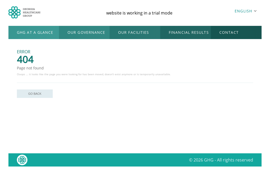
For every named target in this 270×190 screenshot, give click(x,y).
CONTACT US (229, 34)
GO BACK (34, 93)
